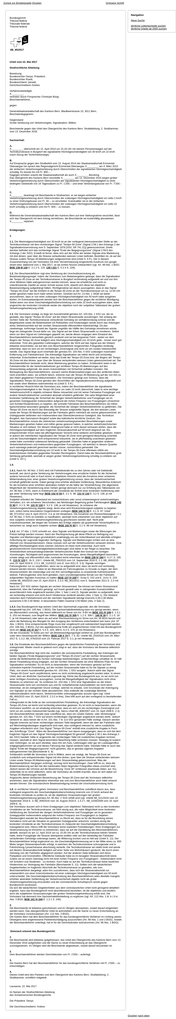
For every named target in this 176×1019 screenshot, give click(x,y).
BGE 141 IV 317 (29, 629)
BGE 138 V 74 (59, 635)
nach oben (144, 1015)
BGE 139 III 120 (19, 267)
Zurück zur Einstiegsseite (17, 3)
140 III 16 (100, 615)
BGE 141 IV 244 (33, 899)
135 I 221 (51, 267)
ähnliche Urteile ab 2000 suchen (149, 28)
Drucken (36, 3)
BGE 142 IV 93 (53, 493)
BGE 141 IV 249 (102, 612)
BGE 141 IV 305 (67, 615)
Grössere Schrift (115, 3)
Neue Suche (138, 20)
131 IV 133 (83, 493)
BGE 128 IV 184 (94, 557)
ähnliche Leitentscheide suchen (148, 25)
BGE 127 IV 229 (67, 577)
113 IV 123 (19, 560)
